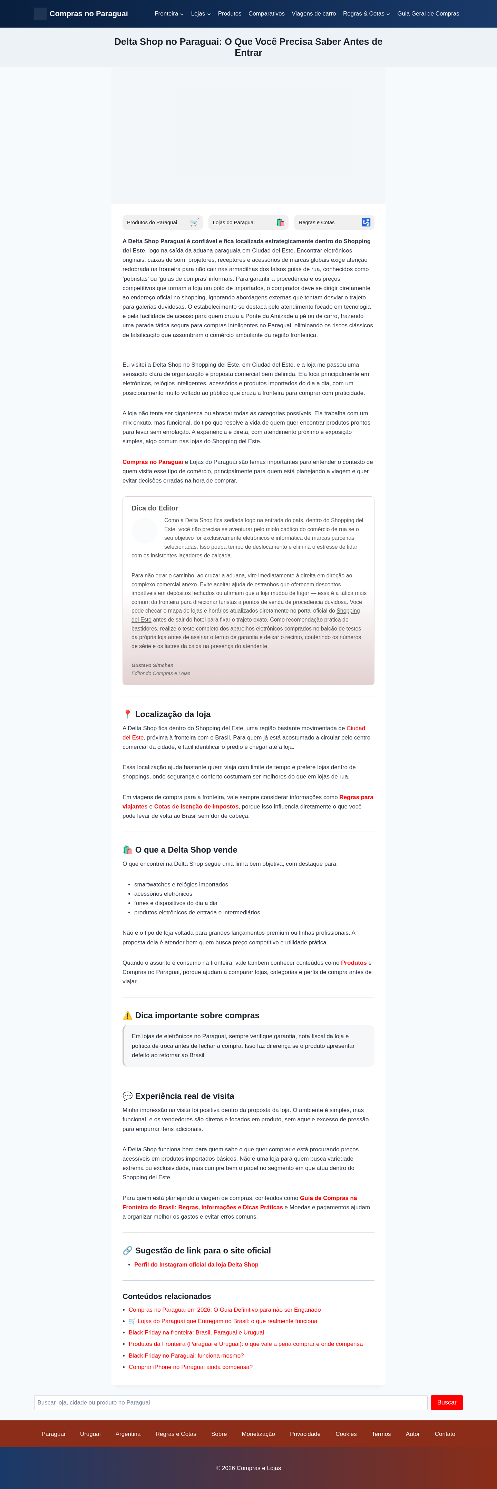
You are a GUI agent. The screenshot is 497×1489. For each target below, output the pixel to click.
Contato (445, 1434)
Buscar (447, 1402)
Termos (381, 1434)
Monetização (258, 1434)
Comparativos (266, 13)
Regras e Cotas (335, 222)
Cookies (346, 1434)
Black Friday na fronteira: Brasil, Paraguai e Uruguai (196, 1332)
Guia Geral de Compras (428, 13)
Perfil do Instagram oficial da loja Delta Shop (196, 1264)
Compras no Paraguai (153, 462)
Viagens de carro (314, 13)
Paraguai (53, 1434)
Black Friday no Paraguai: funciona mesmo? (186, 1355)
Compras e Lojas (259, 1468)
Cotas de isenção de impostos (196, 806)
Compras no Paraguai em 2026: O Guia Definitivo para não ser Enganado (225, 1310)
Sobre (219, 1434)
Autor (413, 1434)
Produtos (230, 13)
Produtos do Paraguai (163, 222)
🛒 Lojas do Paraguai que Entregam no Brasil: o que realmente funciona (223, 1321)
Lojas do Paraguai (249, 222)
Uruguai (90, 1434)
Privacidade (305, 1434)
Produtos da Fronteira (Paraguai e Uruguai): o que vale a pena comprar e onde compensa (246, 1344)
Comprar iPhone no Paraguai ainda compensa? (191, 1367)
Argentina (128, 1434)
